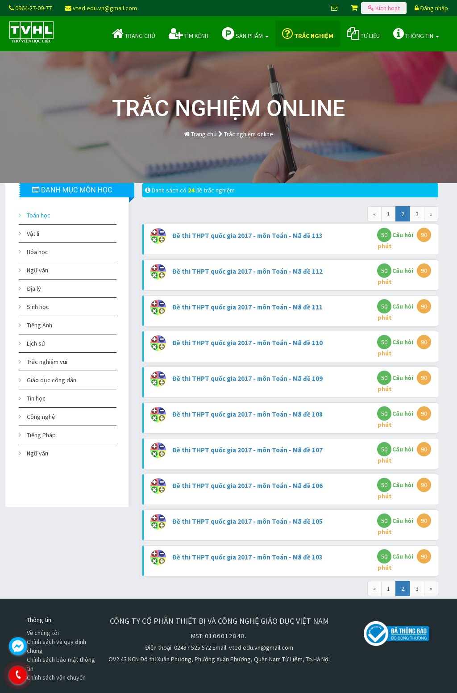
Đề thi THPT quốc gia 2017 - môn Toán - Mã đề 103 (247, 557)
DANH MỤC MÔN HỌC (72, 190)
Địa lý (34, 288)
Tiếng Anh (39, 325)
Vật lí (33, 234)
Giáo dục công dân (51, 380)
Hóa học (37, 252)
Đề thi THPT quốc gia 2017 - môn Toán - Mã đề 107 (247, 450)
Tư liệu (363, 33)
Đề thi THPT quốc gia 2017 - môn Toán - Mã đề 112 (247, 271)
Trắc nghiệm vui (47, 362)
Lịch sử (36, 343)
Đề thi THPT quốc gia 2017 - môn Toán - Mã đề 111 (247, 307)
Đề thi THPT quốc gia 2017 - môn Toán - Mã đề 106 (247, 485)
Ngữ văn (37, 270)
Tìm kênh (188, 33)
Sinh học (38, 307)
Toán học (38, 215)
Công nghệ (41, 417)
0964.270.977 (56, 675)
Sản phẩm (245, 33)
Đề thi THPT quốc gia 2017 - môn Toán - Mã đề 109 (247, 378)
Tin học (36, 398)
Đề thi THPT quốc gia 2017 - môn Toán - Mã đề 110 (247, 342)
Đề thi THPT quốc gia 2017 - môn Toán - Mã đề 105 (247, 521)
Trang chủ (133, 33)
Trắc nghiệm (307, 33)
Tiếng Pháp (41, 435)
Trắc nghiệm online (248, 134)
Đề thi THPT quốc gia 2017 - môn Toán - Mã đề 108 (247, 414)
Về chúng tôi (43, 633)
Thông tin (416, 33)
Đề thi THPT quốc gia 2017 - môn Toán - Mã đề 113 (247, 235)
